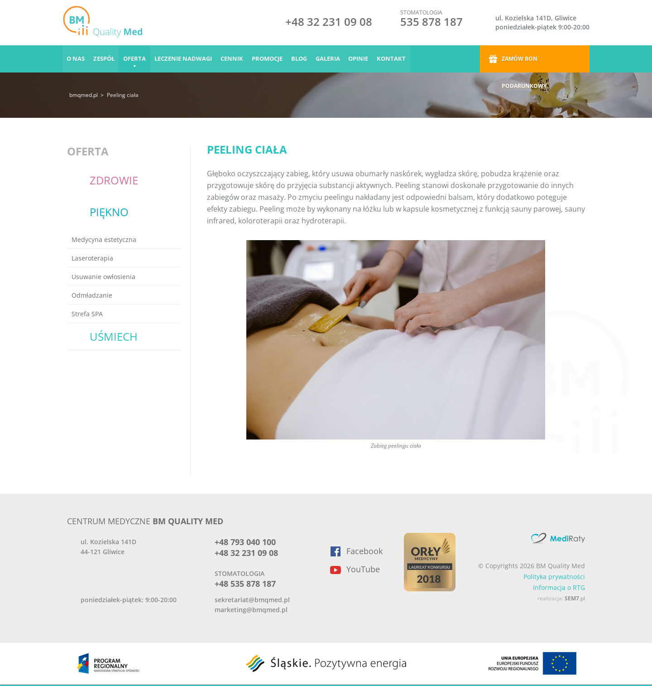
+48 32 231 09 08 (328, 23)
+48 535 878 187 (245, 583)
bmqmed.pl (83, 95)
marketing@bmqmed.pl (251, 609)
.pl (575, 598)
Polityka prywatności (554, 576)
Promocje (269, 59)
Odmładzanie (92, 295)
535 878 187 (431, 21)
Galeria (331, 59)
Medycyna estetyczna (104, 239)
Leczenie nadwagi (185, 59)
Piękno (109, 211)
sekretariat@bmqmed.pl (252, 599)
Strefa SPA (87, 313)
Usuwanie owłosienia (103, 276)
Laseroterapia (92, 258)
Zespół (104, 59)
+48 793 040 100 (245, 541)
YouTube (363, 569)
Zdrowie (114, 180)
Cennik (234, 59)
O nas (76, 59)
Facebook (364, 551)
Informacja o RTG (559, 587)
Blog (302, 59)
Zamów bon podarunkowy (524, 63)
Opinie (363, 59)
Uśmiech (114, 336)
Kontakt (396, 59)
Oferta (136, 59)
